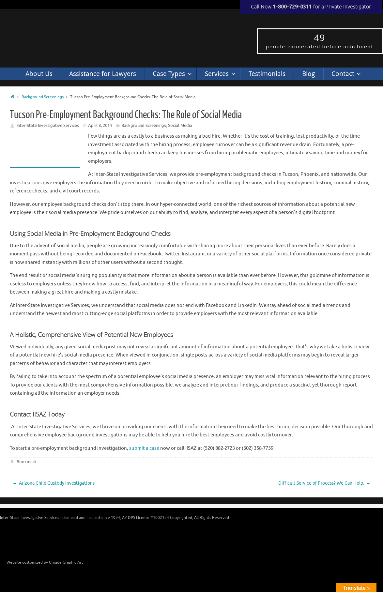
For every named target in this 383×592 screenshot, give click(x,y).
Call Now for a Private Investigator (311, 7)
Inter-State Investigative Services (48, 125)
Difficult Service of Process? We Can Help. (324, 483)
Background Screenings (46, 97)
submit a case (144, 448)
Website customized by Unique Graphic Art (45, 562)
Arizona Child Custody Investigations (54, 483)
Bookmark (27, 461)
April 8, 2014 (100, 125)
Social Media (180, 125)
